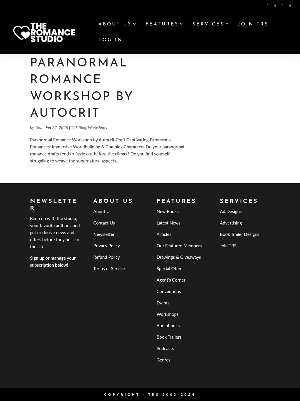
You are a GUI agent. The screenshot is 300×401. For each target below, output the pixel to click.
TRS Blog (78, 127)
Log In (110, 40)
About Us (115, 24)
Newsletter (104, 234)
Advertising (231, 222)
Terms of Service (109, 268)
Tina (38, 127)
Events (163, 302)
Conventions (169, 291)
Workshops (97, 127)
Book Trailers (169, 337)
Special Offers (170, 268)
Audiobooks (168, 325)
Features (162, 24)
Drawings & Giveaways (179, 257)
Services (208, 24)
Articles (164, 234)
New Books (168, 211)
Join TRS (253, 24)
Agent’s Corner (171, 279)
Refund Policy (106, 257)
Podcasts (165, 348)
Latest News (169, 222)
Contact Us (104, 222)
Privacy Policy (106, 245)
